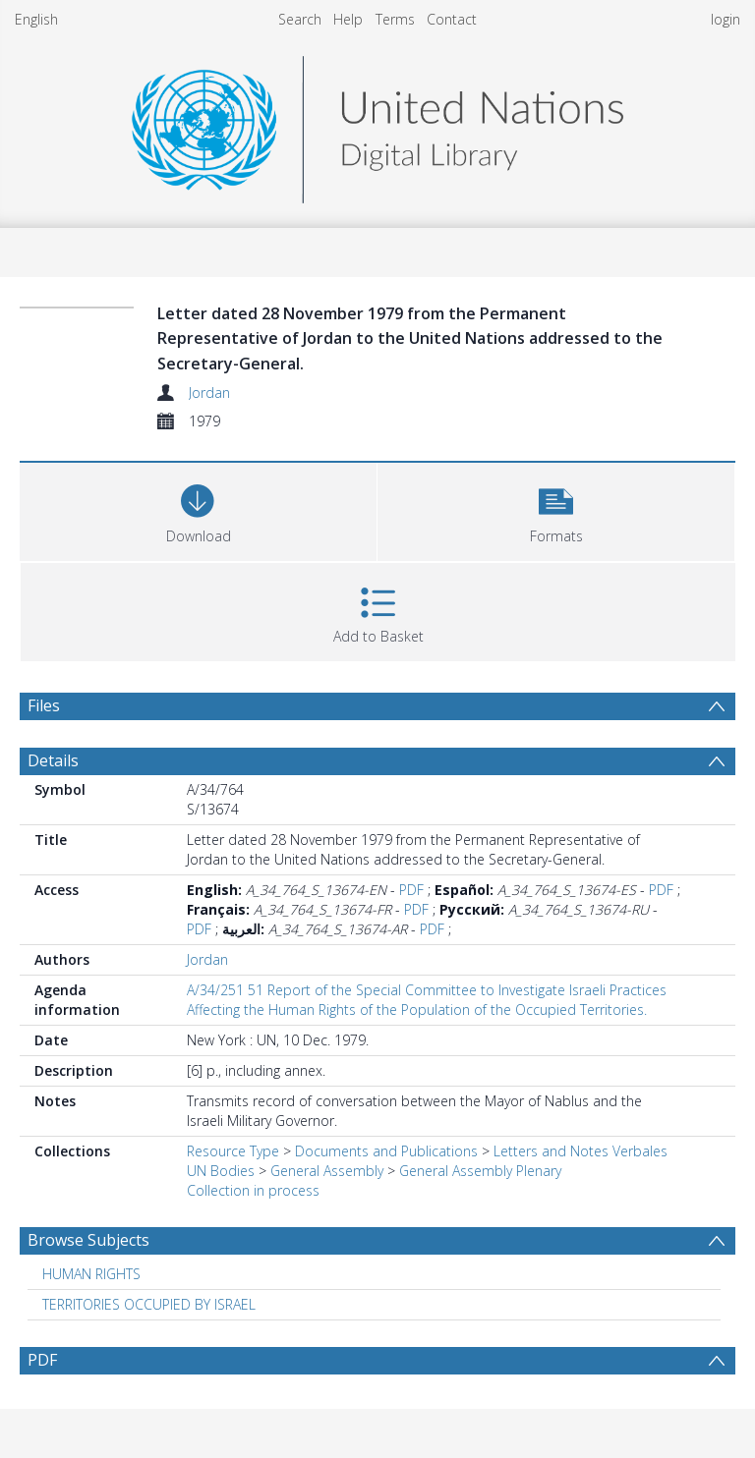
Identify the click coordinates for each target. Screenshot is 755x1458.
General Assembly (326, 1170)
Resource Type (233, 1151)
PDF (411, 889)
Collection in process (253, 1190)
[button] (556, 509)
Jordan (209, 392)
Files (44, 705)
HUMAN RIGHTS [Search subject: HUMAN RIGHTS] (91, 1273)
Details (53, 760)
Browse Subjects (88, 1240)
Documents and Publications (386, 1151)
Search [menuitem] (299, 19)
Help (348, 19)
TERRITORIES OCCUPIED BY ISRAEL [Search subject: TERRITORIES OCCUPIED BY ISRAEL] (149, 1304)
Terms (395, 19)
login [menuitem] (725, 19)
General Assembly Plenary (480, 1170)
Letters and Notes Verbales (581, 1151)
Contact (452, 19)
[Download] (198, 509)
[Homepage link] (377, 124)
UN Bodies (221, 1170)
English (36, 19)
